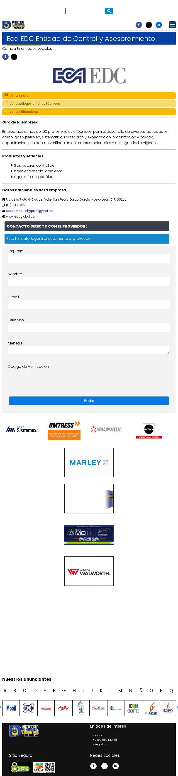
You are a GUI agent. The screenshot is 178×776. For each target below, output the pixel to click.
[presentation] (42, 378)
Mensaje (15, 343)
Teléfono (16, 320)
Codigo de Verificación (28, 366)
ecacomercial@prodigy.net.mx (29, 211)
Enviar (89, 401)
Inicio (97, 735)
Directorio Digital (105, 740)
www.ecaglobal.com (22, 216)
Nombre (15, 274)
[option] (26, 429)
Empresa (15, 251)
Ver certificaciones (22, 111)
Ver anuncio (17, 95)
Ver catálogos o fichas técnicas (32, 103)
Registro (99, 744)
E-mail (13, 297)
